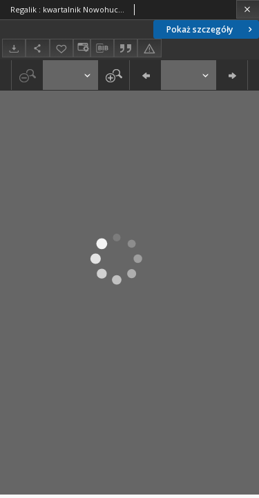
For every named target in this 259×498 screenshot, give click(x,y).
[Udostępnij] (37, 48)
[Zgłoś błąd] (149, 48)
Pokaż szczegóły (210, 29)
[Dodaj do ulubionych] (61, 48)
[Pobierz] (14, 48)
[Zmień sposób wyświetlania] (81, 48)
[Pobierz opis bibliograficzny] (102, 48)
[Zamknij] (247, 9)
